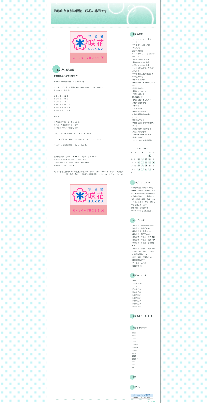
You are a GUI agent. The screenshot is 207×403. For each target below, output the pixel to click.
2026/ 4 (135, 333)
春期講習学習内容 (139, 111)
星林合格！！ (137, 106)
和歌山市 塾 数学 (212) (141, 231)
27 (142, 169)
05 (139, 159)
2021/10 (142, 148)
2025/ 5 (135, 365)
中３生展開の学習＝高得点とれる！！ (143, 69)
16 (153, 162)
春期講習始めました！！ (141, 100)
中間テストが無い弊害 (140, 65)
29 (150, 169)
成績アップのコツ (139, 91)
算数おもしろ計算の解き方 (66, 76)
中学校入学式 (137, 77)
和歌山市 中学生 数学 (90, 172)
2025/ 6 (135, 362)
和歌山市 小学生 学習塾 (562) (143, 244)
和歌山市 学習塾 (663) (141, 228)
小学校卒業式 (137, 108)
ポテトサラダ (137, 283)
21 (146, 166)
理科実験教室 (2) (138, 260)
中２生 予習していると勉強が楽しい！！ (143, 55)
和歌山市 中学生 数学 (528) (143, 237)
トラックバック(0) (116, 174)
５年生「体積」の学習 (140, 59)
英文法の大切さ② (139, 132)
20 (142, 166)
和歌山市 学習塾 (73, 172)
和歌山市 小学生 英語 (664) (143, 249)
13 (142, 162)
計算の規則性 (137, 51)
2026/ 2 (135, 339)
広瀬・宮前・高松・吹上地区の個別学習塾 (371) (143, 252)
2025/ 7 (135, 359)
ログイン (137, 387)
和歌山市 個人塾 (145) (141, 234)
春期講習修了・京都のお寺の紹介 (143, 84)
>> (148, 148)
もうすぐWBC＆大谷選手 (142, 140)
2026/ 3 (135, 336)
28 (146, 169)
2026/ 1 (135, 342)
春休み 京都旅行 (138, 80)
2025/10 (135, 350)
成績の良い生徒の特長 (140, 62)
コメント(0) (102, 174)
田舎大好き (136, 289)
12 (139, 162)
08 (150, 159)
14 (146, 162)
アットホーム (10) (139, 263)
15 (150, 162)
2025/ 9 (135, 353)
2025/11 (135, 347)
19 (139, 166)
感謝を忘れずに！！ (140, 137)
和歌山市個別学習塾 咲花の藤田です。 (82, 11)
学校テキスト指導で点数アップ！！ (143, 124)
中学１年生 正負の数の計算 (142, 74)
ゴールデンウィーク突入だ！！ (141, 40)
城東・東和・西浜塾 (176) (142, 257)
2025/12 (135, 344)
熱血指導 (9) (137, 266)
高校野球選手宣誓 (139, 103)
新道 (134, 280)
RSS (134, 377)
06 (142, 159)
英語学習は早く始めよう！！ (143, 129)
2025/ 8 (135, 356)
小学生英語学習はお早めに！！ (141, 115)
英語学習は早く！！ (140, 88)
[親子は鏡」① (137, 97)
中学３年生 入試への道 (141, 45)
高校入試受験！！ (139, 120)
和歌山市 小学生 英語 (110, 172)
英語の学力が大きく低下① (142, 135)
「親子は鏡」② (138, 94)
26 (139, 169)
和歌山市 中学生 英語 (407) (143, 240)
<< (137, 148)
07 (146, 159)
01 (150, 156)
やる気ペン (136, 48)
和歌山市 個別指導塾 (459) (143, 226)
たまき (135, 286)
